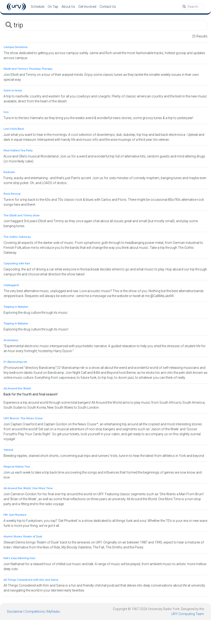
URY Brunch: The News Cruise (23, 418)
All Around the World (17, 388)
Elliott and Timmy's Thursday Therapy (28, 68)
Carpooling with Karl (17, 263)
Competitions (35, 611)
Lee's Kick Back (14, 128)
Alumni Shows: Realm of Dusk (23, 536)
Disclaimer (15, 611)
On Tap (53, 6)
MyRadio (53, 611)
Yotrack (8, 449)
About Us (68, 6)
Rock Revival (12, 193)
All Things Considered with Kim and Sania (31, 579)
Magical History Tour (17, 466)
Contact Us (108, 6)
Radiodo (9, 172)
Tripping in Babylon (16, 306)
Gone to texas (13, 90)
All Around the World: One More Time (28, 488)
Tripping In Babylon (16, 323)
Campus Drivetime (16, 47)
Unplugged (11, 285)
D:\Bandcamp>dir (15, 361)
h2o (6, 112)
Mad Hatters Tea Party (18, 150)
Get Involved (87, 6)
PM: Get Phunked (15, 514)
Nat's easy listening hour (19, 558)
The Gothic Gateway (17, 236)
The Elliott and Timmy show (22, 215)
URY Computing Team (187, 614)
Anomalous (11, 340)
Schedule (37, 6)
